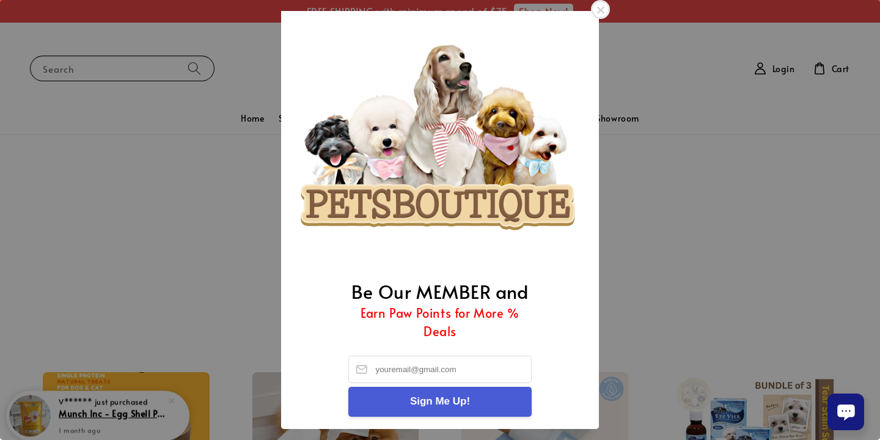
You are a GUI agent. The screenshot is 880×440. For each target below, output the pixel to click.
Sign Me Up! (440, 401)
